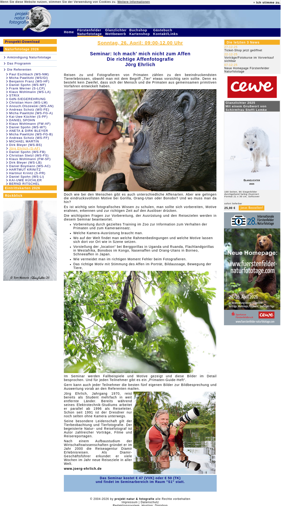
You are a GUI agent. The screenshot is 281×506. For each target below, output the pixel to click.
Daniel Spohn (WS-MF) (27, 85)
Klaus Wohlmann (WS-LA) (30, 92)
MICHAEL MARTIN (24, 141)
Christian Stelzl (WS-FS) (29, 155)
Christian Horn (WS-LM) (28, 102)
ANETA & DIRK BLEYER (28, 131)
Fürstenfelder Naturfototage (90, 32)
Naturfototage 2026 (22, 49)
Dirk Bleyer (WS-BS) (25, 145)
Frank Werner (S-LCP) (27, 88)
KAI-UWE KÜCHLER (25, 180)
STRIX (14, 95)
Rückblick (14, 195)
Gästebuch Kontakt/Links (166, 32)
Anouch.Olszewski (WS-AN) (31, 106)
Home (69, 32)
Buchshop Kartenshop (140, 32)
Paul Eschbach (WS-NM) (29, 74)
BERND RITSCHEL (24, 183)
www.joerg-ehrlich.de (83, 468)
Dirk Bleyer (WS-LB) (25, 162)
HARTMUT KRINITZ (25, 169)
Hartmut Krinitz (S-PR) (27, 173)
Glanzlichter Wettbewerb (116, 32)
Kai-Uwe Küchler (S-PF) (28, 116)
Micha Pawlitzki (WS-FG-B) (31, 134)
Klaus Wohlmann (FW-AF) (30, 123)
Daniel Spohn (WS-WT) (27, 127)
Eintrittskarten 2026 (22, 188)
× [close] (254, 2)
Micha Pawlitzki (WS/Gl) (28, 78)
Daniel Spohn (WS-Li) (26, 176)
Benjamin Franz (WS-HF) (29, 81)
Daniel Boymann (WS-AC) (30, 166)
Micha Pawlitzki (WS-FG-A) (31, 113)
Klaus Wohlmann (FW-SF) (30, 159)
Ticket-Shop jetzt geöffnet (243, 50)
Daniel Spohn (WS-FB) (27, 152)
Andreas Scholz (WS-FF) (29, 138)
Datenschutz (150, 502)
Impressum (130, 502)
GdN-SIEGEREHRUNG (27, 99)
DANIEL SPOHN (22, 120)
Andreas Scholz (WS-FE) (29, 109)
